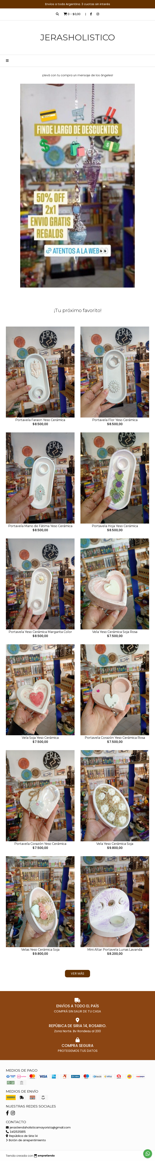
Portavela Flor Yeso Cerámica (115, 420)
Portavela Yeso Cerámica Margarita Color (40, 632)
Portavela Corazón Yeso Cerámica (40, 844)
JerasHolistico (77, 37)
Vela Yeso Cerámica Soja (114, 844)
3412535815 (16, 1132)
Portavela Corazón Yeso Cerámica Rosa (115, 738)
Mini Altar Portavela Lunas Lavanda (114, 949)
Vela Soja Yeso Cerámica (40, 738)
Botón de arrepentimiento (26, 1140)
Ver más (77, 973)
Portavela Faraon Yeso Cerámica (40, 420)
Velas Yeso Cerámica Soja (40, 949)
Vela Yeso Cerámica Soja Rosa (114, 632)
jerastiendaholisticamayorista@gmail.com (38, 1127)
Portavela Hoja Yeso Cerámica (115, 526)
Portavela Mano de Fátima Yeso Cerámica (40, 526)
